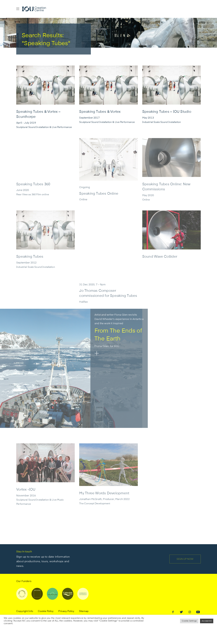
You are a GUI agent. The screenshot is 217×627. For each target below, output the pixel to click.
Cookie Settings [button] (189, 621)
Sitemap (83, 611)
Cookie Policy (46, 611)
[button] (17, 9)
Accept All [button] (206, 621)
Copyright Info (24, 611)
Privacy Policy (66, 611)
